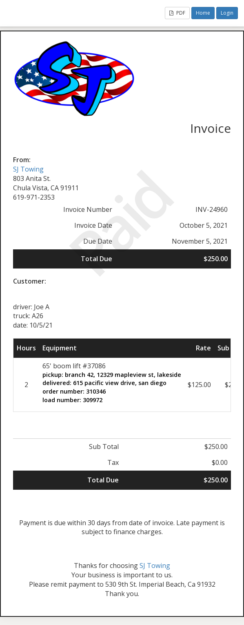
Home (203, 12)
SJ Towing (28, 169)
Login (227, 12)
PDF (177, 12)
